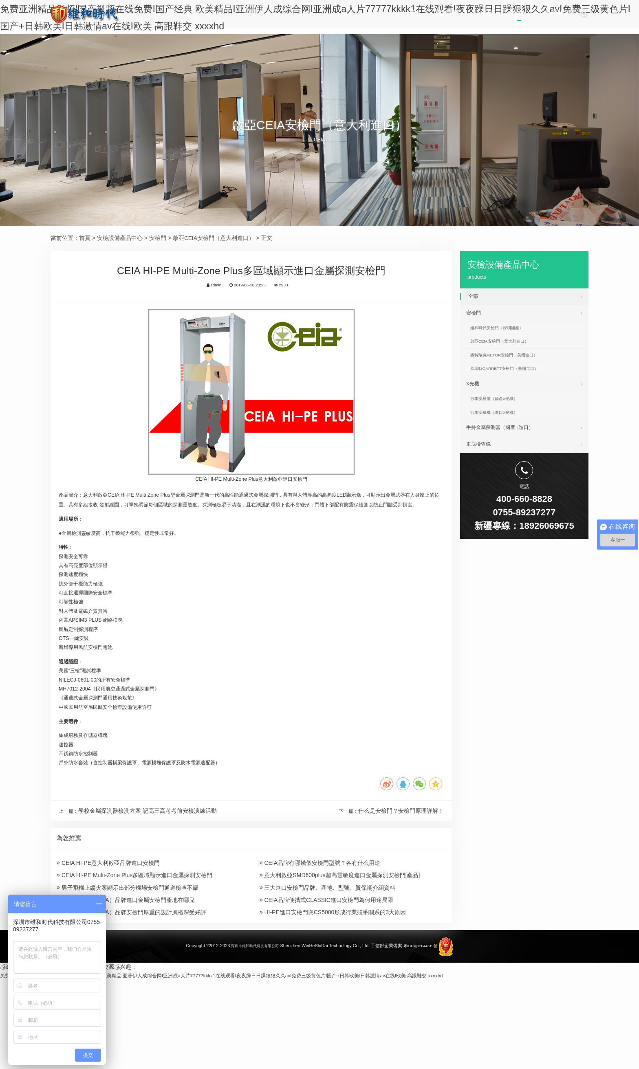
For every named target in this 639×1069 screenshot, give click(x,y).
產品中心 (509, 14)
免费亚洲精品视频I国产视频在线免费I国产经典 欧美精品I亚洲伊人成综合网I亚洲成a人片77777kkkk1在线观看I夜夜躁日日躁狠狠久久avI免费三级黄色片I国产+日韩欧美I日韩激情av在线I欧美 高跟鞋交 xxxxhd (260, 1064)
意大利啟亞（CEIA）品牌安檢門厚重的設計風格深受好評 (131, 997)
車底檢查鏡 (524, 471)
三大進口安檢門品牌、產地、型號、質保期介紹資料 (328, 968)
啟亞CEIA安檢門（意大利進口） (214, 238)
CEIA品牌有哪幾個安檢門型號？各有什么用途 (320, 938)
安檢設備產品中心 (120, 238)
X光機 (524, 400)
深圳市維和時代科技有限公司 (252, 1035)
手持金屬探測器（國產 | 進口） (524, 451)
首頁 (382, 14)
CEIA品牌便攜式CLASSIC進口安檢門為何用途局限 (326, 982)
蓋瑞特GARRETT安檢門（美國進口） (513, 383)
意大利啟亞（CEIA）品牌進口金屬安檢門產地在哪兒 (126, 982)
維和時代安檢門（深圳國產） (504, 334)
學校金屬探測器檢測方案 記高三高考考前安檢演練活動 (151, 883)
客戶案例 (464, 14)
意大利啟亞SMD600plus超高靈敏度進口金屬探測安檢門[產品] (340, 953)
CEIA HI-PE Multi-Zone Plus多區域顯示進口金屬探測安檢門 (134, 953)
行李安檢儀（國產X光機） (500, 418)
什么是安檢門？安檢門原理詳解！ (401, 883)
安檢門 (157, 238)
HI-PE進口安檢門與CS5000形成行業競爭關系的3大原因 (333, 997)
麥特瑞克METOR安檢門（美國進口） (512, 367)
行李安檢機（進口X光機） (500, 435)
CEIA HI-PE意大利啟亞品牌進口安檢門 (108, 938)
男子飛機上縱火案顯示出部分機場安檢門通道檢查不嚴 (127, 968)
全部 (525, 296)
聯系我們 (553, 14)
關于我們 (420, 14)
